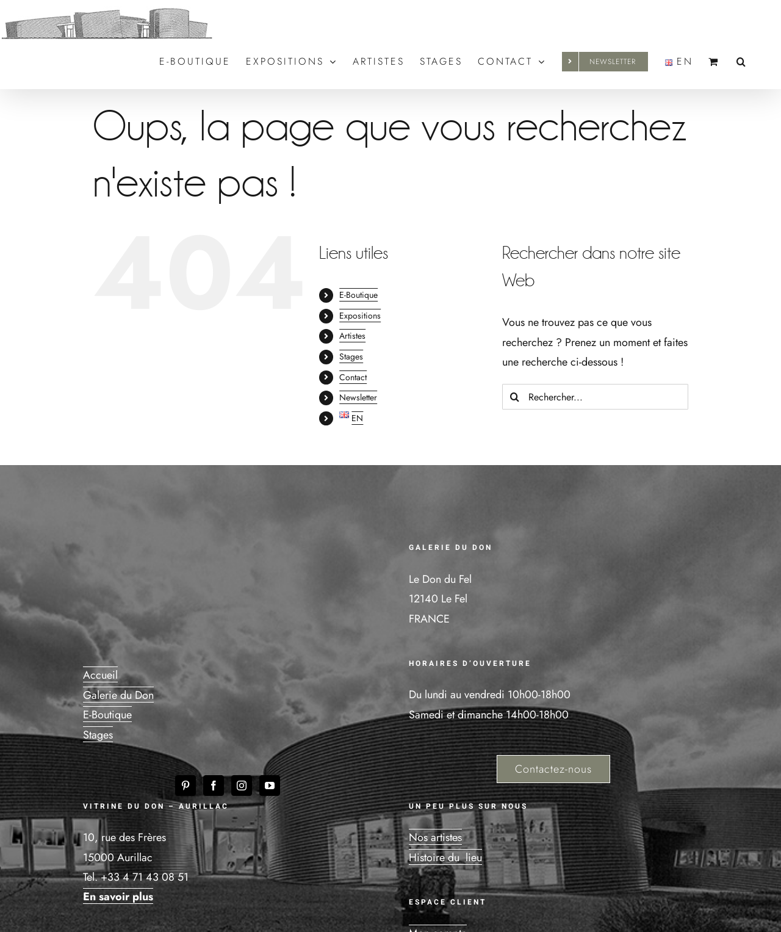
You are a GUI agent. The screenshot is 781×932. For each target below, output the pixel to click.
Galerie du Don (118, 695)
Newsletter (358, 397)
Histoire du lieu (445, 857)
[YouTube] (269, 785)
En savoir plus (118, 897)
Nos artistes (435, 837)
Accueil (100, 675)
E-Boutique (358, 295)
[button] (741, 61)
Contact (353, 377)
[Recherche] (515, 397)
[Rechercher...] (595, 397)
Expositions (360, 315)
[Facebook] (213, 785)
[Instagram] (241, 785)
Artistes (352, 336)
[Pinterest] (185, 785)
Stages (351, 356)
